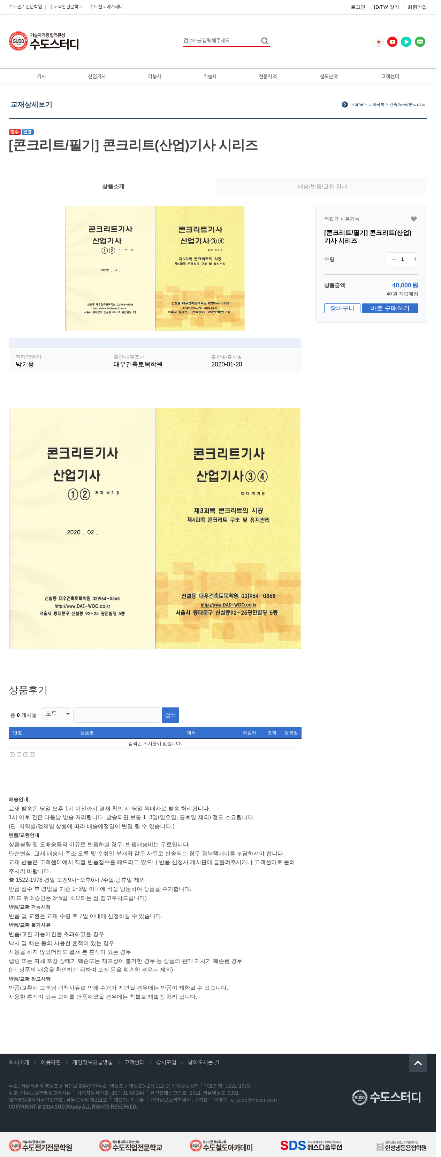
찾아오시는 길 (203, 1059)
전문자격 (268, 76)
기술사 (210, 76)
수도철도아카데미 (106, 7)
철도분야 (329, 76)
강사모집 (166, 1059)
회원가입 (417, 6)
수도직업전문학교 (66, 7)
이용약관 (50, 1059)
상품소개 (113, 186)
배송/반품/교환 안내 (322, 186)
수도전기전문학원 (25, 7)
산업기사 (97, 76)
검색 (159, 713)
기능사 (154, 76)
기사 (41, 76)
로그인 (358, 6)
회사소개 (19, 1059)
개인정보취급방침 (92, 1059)
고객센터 (390, 76)
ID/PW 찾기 (386, 6)
